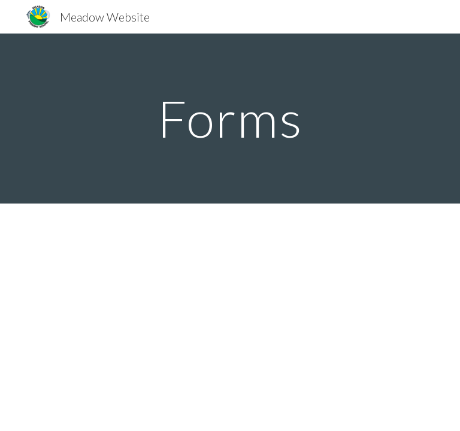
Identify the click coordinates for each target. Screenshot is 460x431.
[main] (230, 118)
